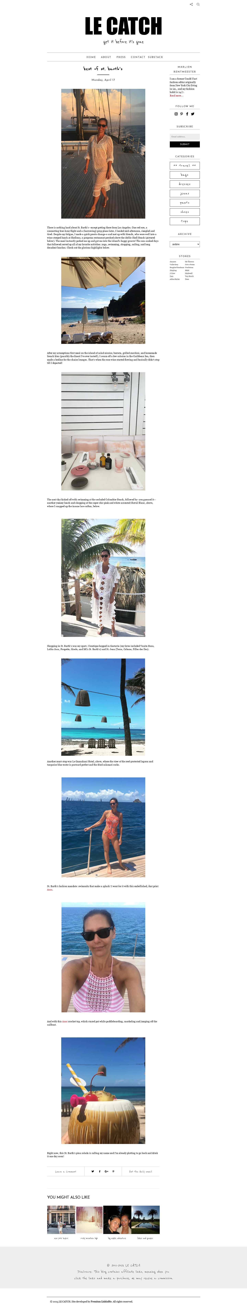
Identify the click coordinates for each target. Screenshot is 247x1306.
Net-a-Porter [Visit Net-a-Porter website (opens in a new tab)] (190, 264)
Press (121, 57)
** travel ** (185, 166)
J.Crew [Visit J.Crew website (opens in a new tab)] (172, 273)
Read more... (176, 95)
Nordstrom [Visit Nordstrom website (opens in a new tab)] (189, 267)
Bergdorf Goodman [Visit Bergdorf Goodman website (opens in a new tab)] (177, 267)
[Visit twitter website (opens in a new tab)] (93, 1171)
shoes (185, 212)
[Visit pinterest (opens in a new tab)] (113, 1171)
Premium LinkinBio (101, 1301)
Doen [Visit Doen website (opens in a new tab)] (187, 279)
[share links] (191, 4)
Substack (155, 57)
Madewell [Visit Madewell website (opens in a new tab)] (188, 273)
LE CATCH (123, 25)
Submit (185, 144)
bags (185, 175)
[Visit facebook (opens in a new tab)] (99, 1171)
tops (184, 221)
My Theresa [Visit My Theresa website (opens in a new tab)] (189, 262)
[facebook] (187, 114)
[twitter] (193, 114)
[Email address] (185, 137)
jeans (184, 193)
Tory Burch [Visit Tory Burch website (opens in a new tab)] (189, 276)
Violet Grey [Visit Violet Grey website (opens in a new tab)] (174, 264)
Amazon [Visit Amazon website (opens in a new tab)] (173, 262)
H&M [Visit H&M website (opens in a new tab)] (187, 270)
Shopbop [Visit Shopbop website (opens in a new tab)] (173, 270)
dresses (185, 184)
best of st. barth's (103, 69)
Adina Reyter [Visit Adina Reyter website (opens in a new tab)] (175, 279)
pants (185, 203)
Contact (138, 57)
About (106, 57)
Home (91, 57)
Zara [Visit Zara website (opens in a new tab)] (171, 276)
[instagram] (176, 114)
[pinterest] (182, 114)
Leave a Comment (65, 1171)
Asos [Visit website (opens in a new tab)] (49, 889)
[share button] (198, 4)
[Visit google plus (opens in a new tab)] (106, 1171)
